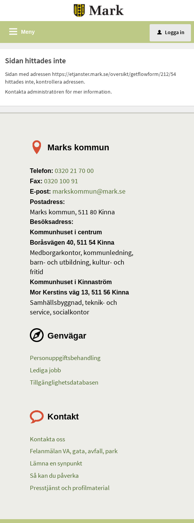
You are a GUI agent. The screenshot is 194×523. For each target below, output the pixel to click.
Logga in (170, 32)
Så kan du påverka (54, 475)
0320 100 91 (60, 180)
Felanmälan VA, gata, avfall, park (73, 451)
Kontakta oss (47, 439)
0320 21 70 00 (73, 170)
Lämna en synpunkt (56, 463)
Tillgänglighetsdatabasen (64, 382)
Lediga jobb (45, 370)
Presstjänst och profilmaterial (69, 488)
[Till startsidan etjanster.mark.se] (98, 10)
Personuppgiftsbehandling (65, 358)
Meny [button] (28, 32)
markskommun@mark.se (88, 191)
